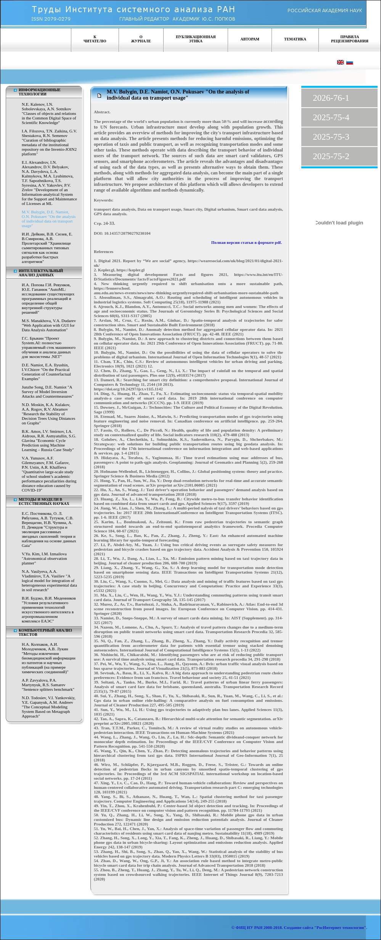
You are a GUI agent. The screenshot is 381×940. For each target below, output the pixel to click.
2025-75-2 (331, 156)
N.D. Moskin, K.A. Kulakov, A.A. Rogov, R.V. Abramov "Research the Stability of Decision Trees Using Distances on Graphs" (48, 413)
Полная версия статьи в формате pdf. (247, 242)
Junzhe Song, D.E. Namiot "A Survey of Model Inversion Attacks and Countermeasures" (48, 391)
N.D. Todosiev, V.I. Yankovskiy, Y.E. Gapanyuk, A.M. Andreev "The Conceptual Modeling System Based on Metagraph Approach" (49, 706)
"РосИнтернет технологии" (339, 927)
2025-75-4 (331, 117)
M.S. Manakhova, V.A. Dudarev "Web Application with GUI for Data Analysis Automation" (49, 325)
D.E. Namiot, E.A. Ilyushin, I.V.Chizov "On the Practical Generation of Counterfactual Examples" (46, 372)
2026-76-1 (331, 98)
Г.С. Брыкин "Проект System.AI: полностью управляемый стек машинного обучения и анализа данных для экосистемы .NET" (49, 347)
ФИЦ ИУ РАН (249, 927)
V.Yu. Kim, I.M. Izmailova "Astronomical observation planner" (44, 558)
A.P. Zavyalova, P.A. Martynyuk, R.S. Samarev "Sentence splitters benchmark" (48, 685)
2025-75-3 (331, 137)
